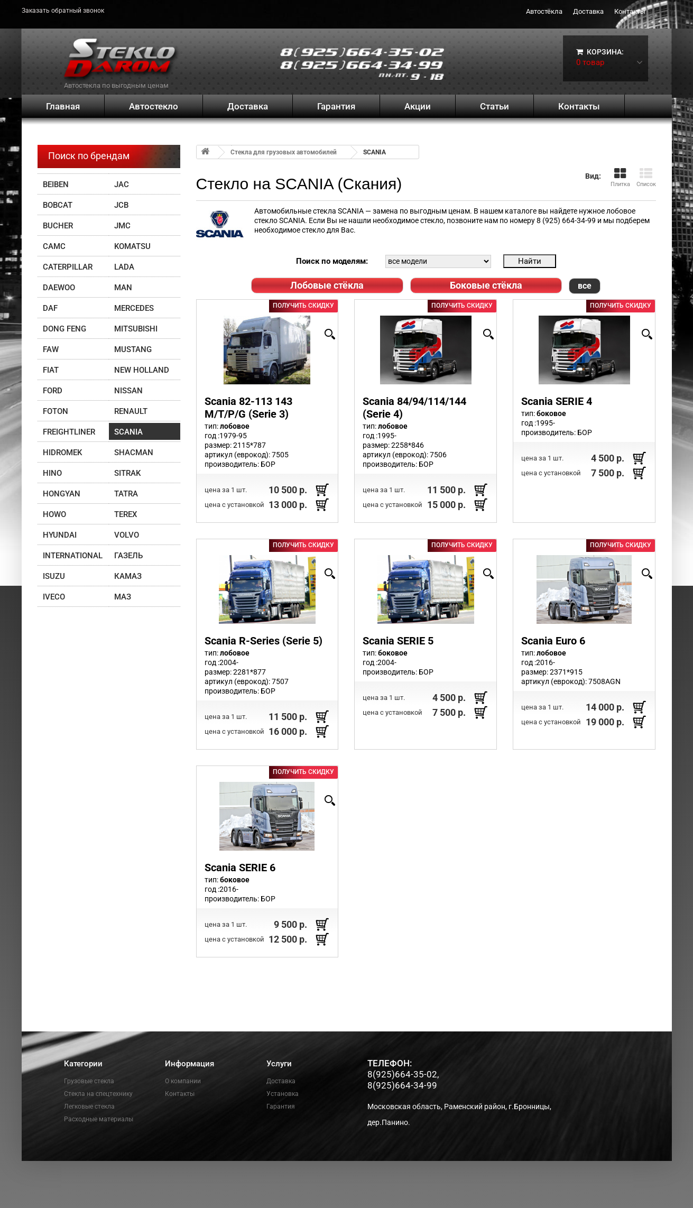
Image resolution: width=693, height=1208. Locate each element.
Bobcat (57, 205)
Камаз (128, 576)
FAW (51, 349)
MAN (123, 287)
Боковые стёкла (486, 285)
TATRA (126, 494)
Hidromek (62, 452)
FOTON (55, 411)
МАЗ (122, 597)
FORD (52, 390)
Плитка (620, 178)
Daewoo (59, 287)
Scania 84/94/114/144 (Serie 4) (414, 407)
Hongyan (61, 494)
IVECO (54, 597)
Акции (417, 106)
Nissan (128, 390)
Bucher (58, 225)
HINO (52, 473)
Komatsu (132, 246)
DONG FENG (64, 329)
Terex (125, 514)
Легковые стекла (89, 1106)
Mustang (133, 349)
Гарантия (336, 106)
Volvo (126, 535)
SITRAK (127, 473)
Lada (124, 267)
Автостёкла (544, 11)
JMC (122, 225)
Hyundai (60, 535)
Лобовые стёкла (327, 285)
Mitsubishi (136, 329)
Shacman (133, 452)
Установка (282, 1094)
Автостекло (153, 106)
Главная (63, 106)
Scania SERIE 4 (556, 401)
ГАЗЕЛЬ (128, 555)
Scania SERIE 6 (240, 867)
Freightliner (69, 432)
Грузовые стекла (89, 1081)
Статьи (494, 106)
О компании (183, 1081)
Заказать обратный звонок (63, 10)
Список (646, 178)
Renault (130, 411)
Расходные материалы (98, 1119)
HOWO (54, 514)
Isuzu (54, 576)
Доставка (588, 11)
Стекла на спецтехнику (98, 1094)
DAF (50, 308)
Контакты (629, 11)
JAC (121, 184)
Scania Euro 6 (553, 640)
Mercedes (134, 308)
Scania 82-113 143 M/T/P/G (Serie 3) (248, 407)
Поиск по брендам (89, 155)
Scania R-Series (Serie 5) (263, 640)
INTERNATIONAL (73, 555)
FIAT (51, 370)
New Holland (141, 370)
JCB (121, 205)
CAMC (54, 246)
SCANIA (128, 432)
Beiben (56, 184)
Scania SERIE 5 (398, 640)
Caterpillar (68, 267)
